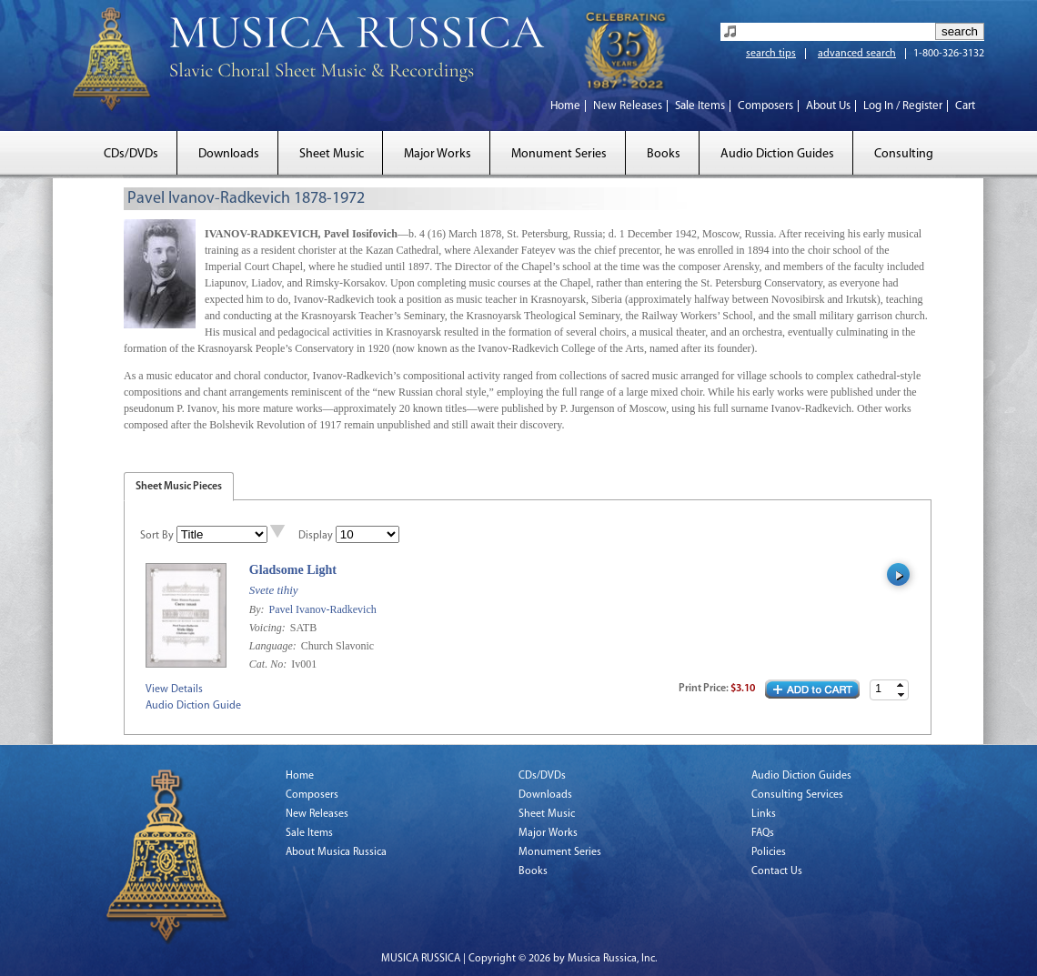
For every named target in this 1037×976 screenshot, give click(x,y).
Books (663, 154)
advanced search (857, 53)
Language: (274, 645)
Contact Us (776, 871)
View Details (174, 689)
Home (565, 106)
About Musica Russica (336, 852)
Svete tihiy (273, 590)
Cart (965, 106)
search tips (771, 53)
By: (258, 609)
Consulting (903, 154)
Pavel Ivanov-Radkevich (322, 609)
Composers (765, 106)
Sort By (157, 535)
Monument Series (559, 154)
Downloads (228, 154)
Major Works (437, 154)
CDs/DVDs (131, 154)
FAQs (762, 833)
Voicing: (268, 627)
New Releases (627, 106)
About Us (828, 106)
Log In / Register (902, 106)
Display (315, 535)
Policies (768, 852)
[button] (900, 685)
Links (763, 814)
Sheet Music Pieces (179, 486)
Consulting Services (797, 795)
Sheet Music (331, 154)
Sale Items (700, 106)
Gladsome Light (293, 570)
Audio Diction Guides (777, 154)
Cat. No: (269, 664)
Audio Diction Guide (193, 705)
